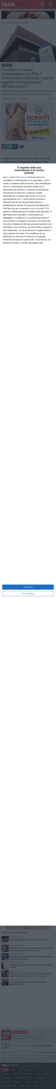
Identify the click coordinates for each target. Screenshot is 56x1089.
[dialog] (28, 544)
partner (23, 177)
